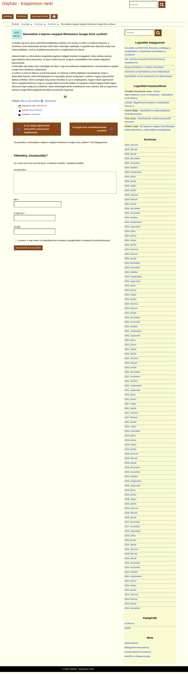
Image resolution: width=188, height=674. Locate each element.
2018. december (132, 467)
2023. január (131, 313)
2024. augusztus (133, 226)
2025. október (131, 167)
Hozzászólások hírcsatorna (138, 652)
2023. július (130, 285)
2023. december (132, 263)
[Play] (65, 96)
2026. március (131, 145)
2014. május (130, 585)
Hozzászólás (20, 170)
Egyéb (128, 628)
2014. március (131, 594)
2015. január (131, 558)
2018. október (131, 476)
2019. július (130, 435)
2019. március (131, 454)
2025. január (131, 204)
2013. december (132, 608)
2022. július (130, 340)
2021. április (130, 408)
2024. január (131, 258)
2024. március (131, 249)
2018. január (131, 517)
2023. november (132, 267)
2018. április (130, 504)
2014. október (131, 572)
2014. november (132, 567)
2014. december (132, 563)
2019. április (130, 449)
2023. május (130, 295)
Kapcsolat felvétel (40, 16)
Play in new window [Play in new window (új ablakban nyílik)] (31, 101)
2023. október (131, 272)
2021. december (132, 372)
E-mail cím (19, 213)
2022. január (131, 367)
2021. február (131, 417)
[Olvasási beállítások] (54, 16)
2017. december (132, 522)
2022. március (131, 358)
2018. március (131, 508)
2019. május (130, 445)
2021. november (132, 376)
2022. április (130, 354)
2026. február (131, 149)
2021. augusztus (133, 390)
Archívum (22, 16)
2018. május (130, 499)
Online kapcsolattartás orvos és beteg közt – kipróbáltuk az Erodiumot (149, 94)
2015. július (130, 535)
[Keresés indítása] (158, 32)
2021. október (131, 381)
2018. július (130, 490)
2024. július (130, 231)
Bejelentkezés (131, 643)
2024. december (132, 208)
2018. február (131, 513)
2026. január (131, 154)
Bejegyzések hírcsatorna (137, 647)
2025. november (132, 163)
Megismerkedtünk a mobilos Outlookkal (144, 67)
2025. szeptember (133, 172)
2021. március (131, 413)
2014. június (130, 581)
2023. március (131, 304)
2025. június (130, 181)
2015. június (130, 540)
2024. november (132, 213)
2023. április (130, 299)
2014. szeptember (133, 576)
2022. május (130, 349)
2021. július (130, 395)
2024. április (130, 245)
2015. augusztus (133, 531)
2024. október (131, 217)
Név (16, 199)
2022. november (132, 322)
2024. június (130, 236)
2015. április (130, 545)
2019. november (132, 431)
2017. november (132, 526)
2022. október (131, 326)
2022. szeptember (133, 331)
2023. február (131, 308)
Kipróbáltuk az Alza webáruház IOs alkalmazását (148, 76)
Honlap (17, 227)
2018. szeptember (133, 481)
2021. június (130, 399)
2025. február (131, 199)
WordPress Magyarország (137, 656)
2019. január (131, 463)
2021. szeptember (133, 385)
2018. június (130, 495)
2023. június (130, 290)
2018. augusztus (133, 485)
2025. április (130, 190)
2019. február (131, 458)
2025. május (130, 186)
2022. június (130, 345)
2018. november (132, 472)
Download (51, 101)
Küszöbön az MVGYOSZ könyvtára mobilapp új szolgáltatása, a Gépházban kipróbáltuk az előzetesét (148, 51)
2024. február (131, 254)
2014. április (130, 590)
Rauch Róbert (35, 110)
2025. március (131, 195)
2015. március (131, 549)
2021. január (131, 422)
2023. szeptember (133, 276)
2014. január (131, 603)
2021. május (130, 404)
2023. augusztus (133, 281)
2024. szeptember (133, 222)
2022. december (132, 317)
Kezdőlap (7, 16)
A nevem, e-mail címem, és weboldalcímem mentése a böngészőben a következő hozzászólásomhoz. (64, 240)
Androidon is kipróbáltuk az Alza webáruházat (147, 72)
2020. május (130, 426)
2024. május (130, 240)
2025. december (132, 158)
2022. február (131, 363)
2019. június (130, 440)
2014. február (131, 599)
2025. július (130, 177)
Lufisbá (128, 102)
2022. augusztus (133, 335)
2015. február (131, 554)
